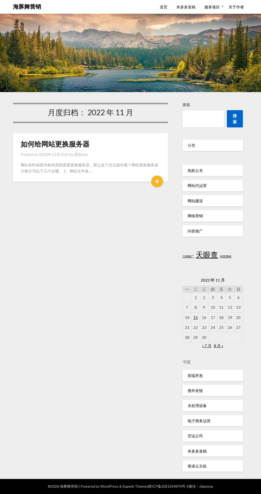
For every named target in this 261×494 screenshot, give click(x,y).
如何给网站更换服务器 (55, 144)
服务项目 (212, 7)
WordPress (109, 486)
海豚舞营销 (27, 6)
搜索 (186, 104)
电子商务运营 (199, 420)
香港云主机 (197, 466)
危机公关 (195, 170)
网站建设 (195, 200)
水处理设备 (197, 405)
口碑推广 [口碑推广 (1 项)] (188, 256)
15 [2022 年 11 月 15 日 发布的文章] (195, 317)
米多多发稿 (185, 7)
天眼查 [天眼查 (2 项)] (207, 254)
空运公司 (195, 435)
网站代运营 (197, 185)
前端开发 (195, 375)
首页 (163, 7)
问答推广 (195, 231)
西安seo (81, 154)
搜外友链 (195, 390)
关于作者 (236, 7)
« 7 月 (207, 345)
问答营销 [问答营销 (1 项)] (225, 256)
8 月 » (218, 345)
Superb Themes (135, 486)
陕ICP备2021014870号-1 (168, 486)
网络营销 (195, 215)
